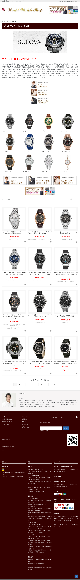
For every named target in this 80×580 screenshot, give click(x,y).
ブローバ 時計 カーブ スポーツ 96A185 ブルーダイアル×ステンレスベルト (14, 272)
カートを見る (65, 14)
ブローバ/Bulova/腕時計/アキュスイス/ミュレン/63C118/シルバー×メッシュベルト (14, 232)
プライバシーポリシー (8, 445)
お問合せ (75, 14)
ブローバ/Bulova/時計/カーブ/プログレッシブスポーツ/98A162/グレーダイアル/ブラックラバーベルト (14, 316)
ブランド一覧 (45, 14)
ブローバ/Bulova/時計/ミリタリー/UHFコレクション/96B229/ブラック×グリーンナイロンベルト (66, 361)
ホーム (5, 14)
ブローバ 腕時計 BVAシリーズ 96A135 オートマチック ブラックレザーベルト (40, 361)
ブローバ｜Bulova (11, 21)
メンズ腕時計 (25, 14)
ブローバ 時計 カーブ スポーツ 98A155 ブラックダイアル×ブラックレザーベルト (40, 272)
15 (60, 384)
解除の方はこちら (44, 430)
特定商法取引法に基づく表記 (10, 443)
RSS (3, 440)
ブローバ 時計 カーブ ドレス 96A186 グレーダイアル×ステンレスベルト (65, 232)
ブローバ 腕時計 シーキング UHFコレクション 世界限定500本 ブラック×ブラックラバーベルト (14, 362)
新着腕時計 (15, 14)
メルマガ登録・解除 (7, 437)
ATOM (6, 440)
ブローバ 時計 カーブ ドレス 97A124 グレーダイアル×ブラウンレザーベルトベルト (40, 232)
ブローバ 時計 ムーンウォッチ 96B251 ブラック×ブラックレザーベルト (40, 315)
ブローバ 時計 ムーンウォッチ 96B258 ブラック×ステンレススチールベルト (65, 315)
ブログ (3, 435)
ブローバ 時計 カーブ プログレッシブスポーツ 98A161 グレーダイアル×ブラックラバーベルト (66, 273)
